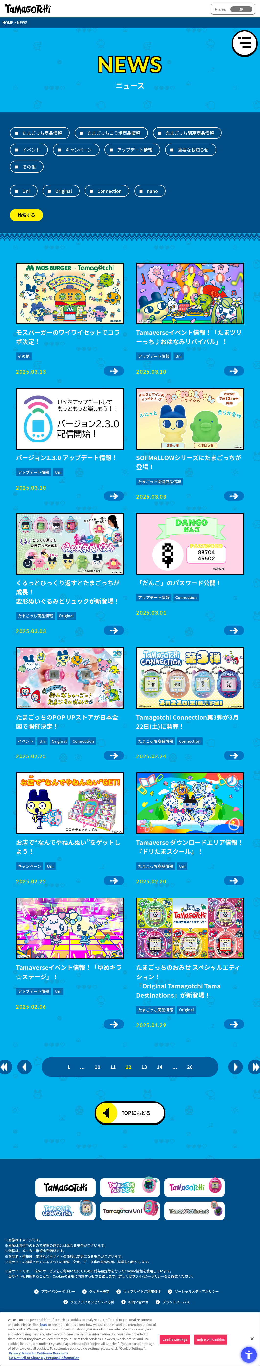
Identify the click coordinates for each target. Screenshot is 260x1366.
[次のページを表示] (235, 1067)
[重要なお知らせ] (171, 150)
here (43, 1324)
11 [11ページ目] (113, 1066)
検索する (26, 215)
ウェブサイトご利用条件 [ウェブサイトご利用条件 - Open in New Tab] (142, 1291)
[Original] (49, 191)
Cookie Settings (175, 1340)
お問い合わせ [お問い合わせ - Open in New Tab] (138, 1302)
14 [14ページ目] (160, 1066)
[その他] (16, 167)
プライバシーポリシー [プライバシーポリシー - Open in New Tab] (149, 1276)
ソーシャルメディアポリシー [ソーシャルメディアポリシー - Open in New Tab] (197, 1291)
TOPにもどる (127, 1113)
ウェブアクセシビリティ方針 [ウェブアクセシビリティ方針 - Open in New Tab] (92, 1302)
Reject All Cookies (211, 1340)
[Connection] (91, 191)
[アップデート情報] (111, 150)
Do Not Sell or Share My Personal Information (44, 1358)
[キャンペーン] (59, 150)
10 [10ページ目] (98, 1066)
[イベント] (16, 150)
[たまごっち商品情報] (16, 133)
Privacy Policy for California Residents (38, 1353)
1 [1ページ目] (68, 1066)
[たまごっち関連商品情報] (159, 133)
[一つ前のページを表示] (24, 1067)
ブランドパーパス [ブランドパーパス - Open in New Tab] (176, 1302)
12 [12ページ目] (129, 1066)
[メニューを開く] (245, 43)
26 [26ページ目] (190, 1066)
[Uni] (16, 191)
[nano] (141, 191)
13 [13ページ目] (144, 1066)
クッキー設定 (99, 1291)
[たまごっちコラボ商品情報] (81, 133)
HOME (7, 22)
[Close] (252, 1338)
